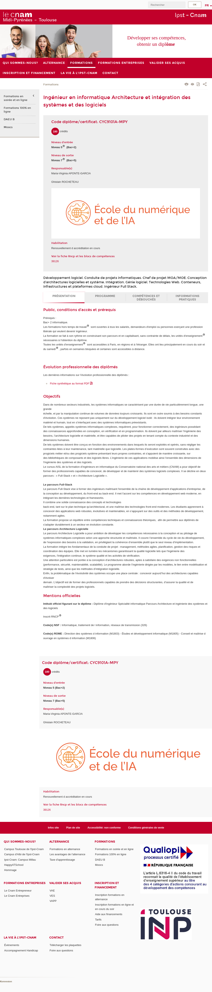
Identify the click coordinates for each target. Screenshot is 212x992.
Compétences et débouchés (146, 297)
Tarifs (98, 919)
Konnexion (6, 981)
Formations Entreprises (25, 883)
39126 (55, 261)
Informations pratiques (187, 297)
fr (207, 5)
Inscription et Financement (107, 885)
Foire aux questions (106, 924)
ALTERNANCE (59, 841)
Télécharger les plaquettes (65, 945)
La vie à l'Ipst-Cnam (20, 937)
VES (52, 895)
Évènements (11, 945)
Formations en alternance (65, 849)
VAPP (53, 900)
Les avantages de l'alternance (67, 854)
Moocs (8, 127)
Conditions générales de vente (146, 827)
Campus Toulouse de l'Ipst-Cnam (24, 849)
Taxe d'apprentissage (62, 859)
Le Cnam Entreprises (16, 895)
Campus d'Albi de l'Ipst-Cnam (21, 854)
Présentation (63, 296)
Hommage (10, 870)
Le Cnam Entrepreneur (17, 890)
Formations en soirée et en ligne (15, 98)
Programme (105, 296)
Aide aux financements (108, 914)
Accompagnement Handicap (21, 950)
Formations (51, 84)
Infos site (53, 827)
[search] (166, 4)
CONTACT (56, 937)
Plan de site (73, 827)
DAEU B (9, 119)
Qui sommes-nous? (20, 841)
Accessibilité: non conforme (104, 827)
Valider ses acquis (65, 883)
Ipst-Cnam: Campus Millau (20, 859)
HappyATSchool (13, 864)
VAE (52, 890)
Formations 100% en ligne (17, 109)
